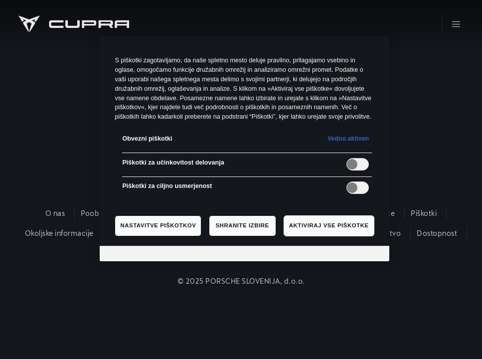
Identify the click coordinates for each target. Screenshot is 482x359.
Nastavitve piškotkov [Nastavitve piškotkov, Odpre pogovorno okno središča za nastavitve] (158, 225)
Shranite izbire (242, 225)
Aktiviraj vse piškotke (329, 225)
